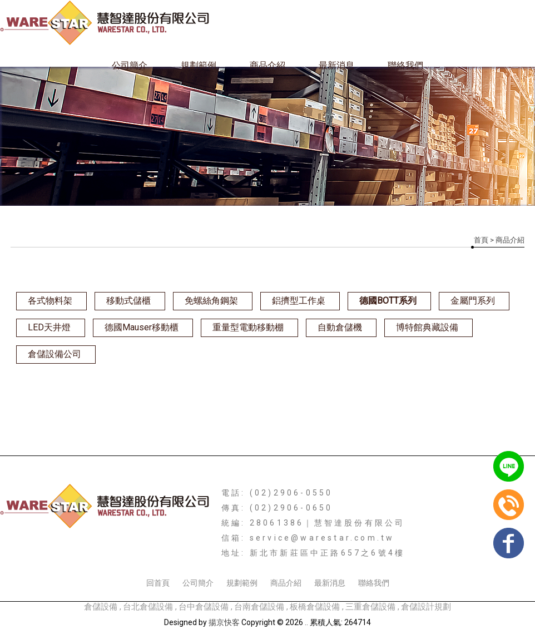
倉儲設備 (100, 607)
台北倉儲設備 (149, 607)
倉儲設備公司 (54, 354)
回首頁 (158, 582)
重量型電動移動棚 (248, 327)
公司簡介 (129, 65)
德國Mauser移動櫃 (142, 327)
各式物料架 (50, 300)
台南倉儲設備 (260, 607)
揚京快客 (224, 622)
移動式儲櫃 (128, 300)
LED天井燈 (49, 327)
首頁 (481, 240)
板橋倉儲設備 (316, 607)
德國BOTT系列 (388, 300)
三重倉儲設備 (370, 607)
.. (306, 622)
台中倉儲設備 (205, 607)
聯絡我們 (405, 65)
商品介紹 (267, 65)
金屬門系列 (472, 300)
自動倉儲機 (340, 327)
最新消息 (336, 65)
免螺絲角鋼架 (211, 300)
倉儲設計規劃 (426, 607)
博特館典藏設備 (427, 327)
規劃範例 (198, 65)
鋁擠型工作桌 (298, 300)
